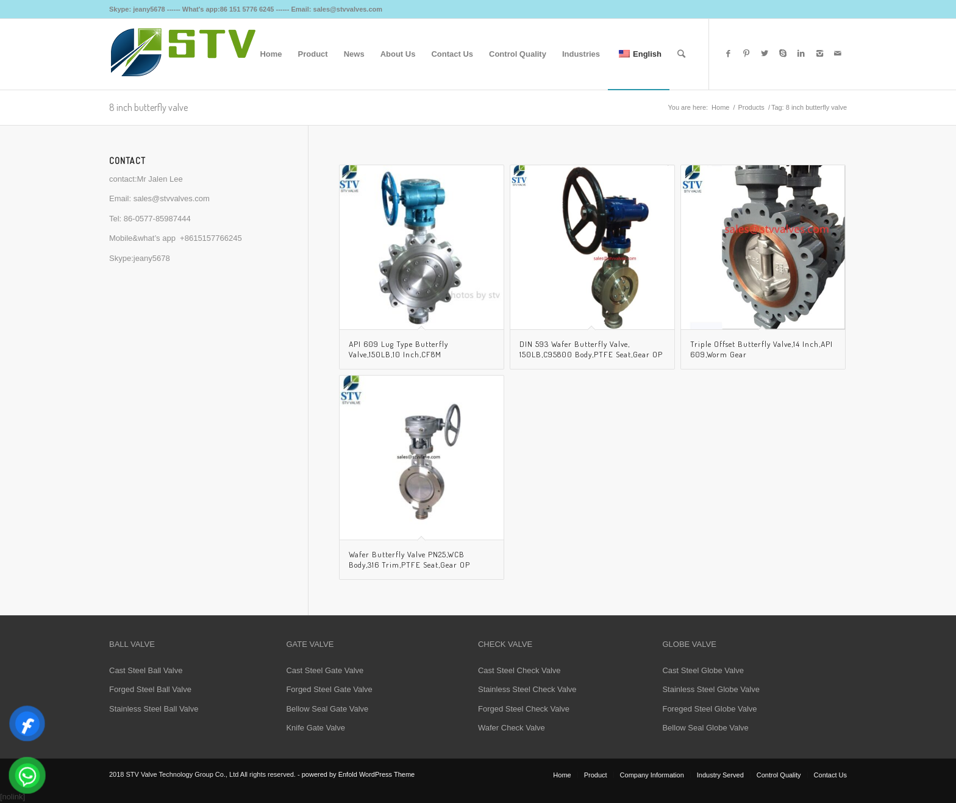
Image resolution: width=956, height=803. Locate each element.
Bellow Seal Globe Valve (705, 727)
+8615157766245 (211, 238)
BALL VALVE (132, 644)
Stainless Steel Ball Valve (153, 708)
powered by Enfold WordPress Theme (358, 774)
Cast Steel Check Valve (519, 670)
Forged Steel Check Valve (523, 708)
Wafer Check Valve (511, 727)
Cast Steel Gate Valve (324, 670)
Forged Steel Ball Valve (150, 689)
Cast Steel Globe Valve (702, 670)
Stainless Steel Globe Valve (710, 689)
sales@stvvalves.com (172, 198)
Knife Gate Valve (315, 727)
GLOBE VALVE (689, 644)
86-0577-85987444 (157, 218)
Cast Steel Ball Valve (145, 670)
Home (720, 107)
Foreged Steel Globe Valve (709, 708)
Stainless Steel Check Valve (527, 689)
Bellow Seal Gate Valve (327, 708)
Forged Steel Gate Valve (329, 689)
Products (751, 107)
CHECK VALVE (505, 644)
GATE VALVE (310, 644)
